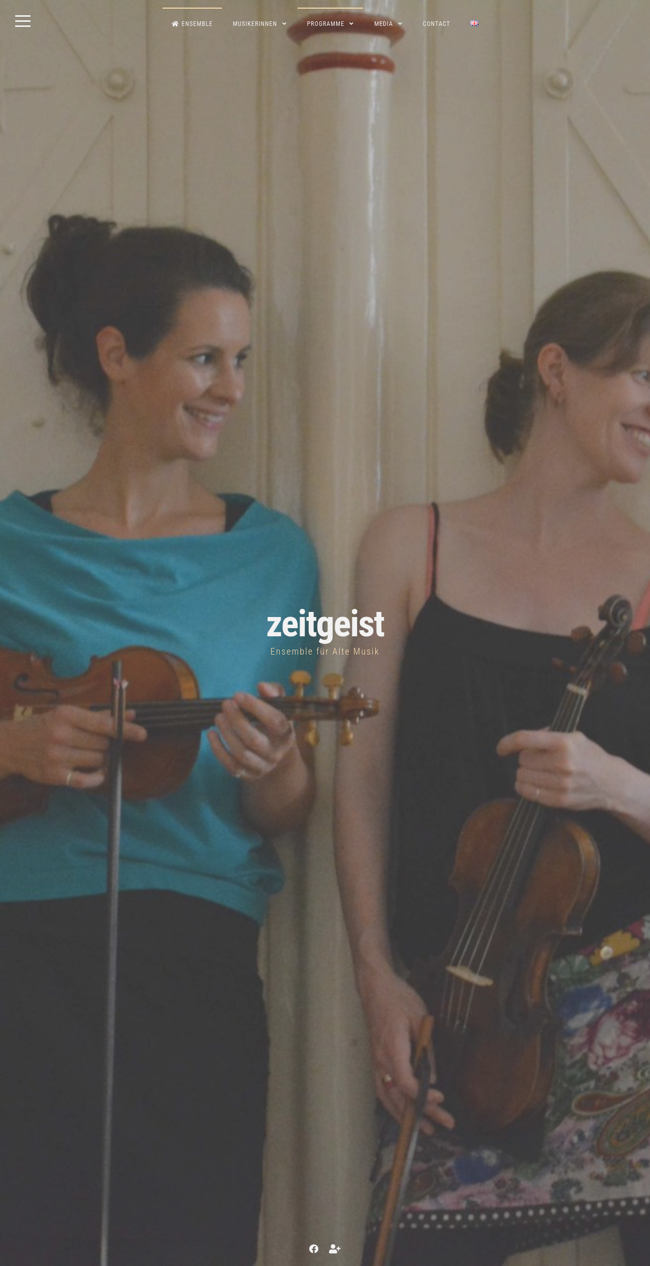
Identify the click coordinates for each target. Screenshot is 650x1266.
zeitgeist (325, 623)
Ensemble (192, 23)
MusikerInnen (255, 23)
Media (383, 23)
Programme (325, 23)
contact (436, 23)
